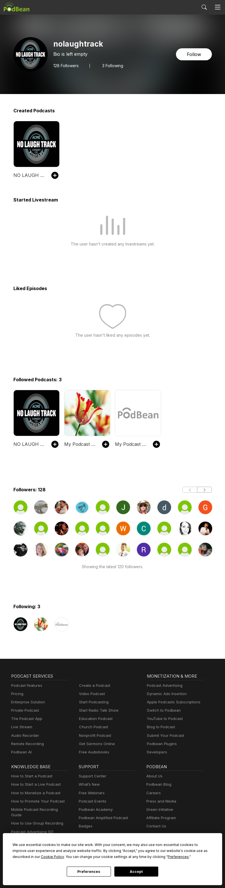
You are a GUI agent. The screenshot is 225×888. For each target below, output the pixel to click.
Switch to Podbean (162, 710)
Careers (153, 793)
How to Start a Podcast (30, 776)
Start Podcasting (93, 702)
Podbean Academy (94, 809)
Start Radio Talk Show (97, 710)
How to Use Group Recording (35, 818)
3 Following (111, 65)
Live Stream (21, 727)
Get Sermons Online (96, 744)
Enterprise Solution (27, 702)
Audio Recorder (24, 735)
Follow (194, 54)
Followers (65, 65)
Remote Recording (26, 744)
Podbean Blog (158, 784)
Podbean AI (21, 752)
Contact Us (155, 826)
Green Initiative (159, 809)
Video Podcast (91, 694)
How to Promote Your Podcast (36, 801)
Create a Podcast (93, 685)
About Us (154, 776)
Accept (136, 872)
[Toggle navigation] (217, 7)
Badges (85, 826)
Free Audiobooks (93, 752)
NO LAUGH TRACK (29, 175)
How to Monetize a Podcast (34, 793)
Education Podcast (94, 719)
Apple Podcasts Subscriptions (171, 702)
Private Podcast (24, 710)
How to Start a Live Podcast (34, 784)
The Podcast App (25, 719)
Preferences (89, 872)
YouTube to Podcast (164, 719)
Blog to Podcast (160, 727)
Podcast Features (25, 685)
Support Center (91, 776)
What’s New (89, 784)
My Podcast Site (80, 444)
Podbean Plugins (161, 744)
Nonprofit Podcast (94, 735)
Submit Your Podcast (164, 735)
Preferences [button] (124, 857)
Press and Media (160, 801)
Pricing (17, 694)
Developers (156, 752)
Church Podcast (92, 727)
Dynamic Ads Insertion (165, 694)
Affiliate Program (160, 818)
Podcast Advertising (163, 685)
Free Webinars (91, 793)
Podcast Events (92, 801)
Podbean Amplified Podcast (102, 818)
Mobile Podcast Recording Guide (38, 809)
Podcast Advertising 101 (31, 826)
